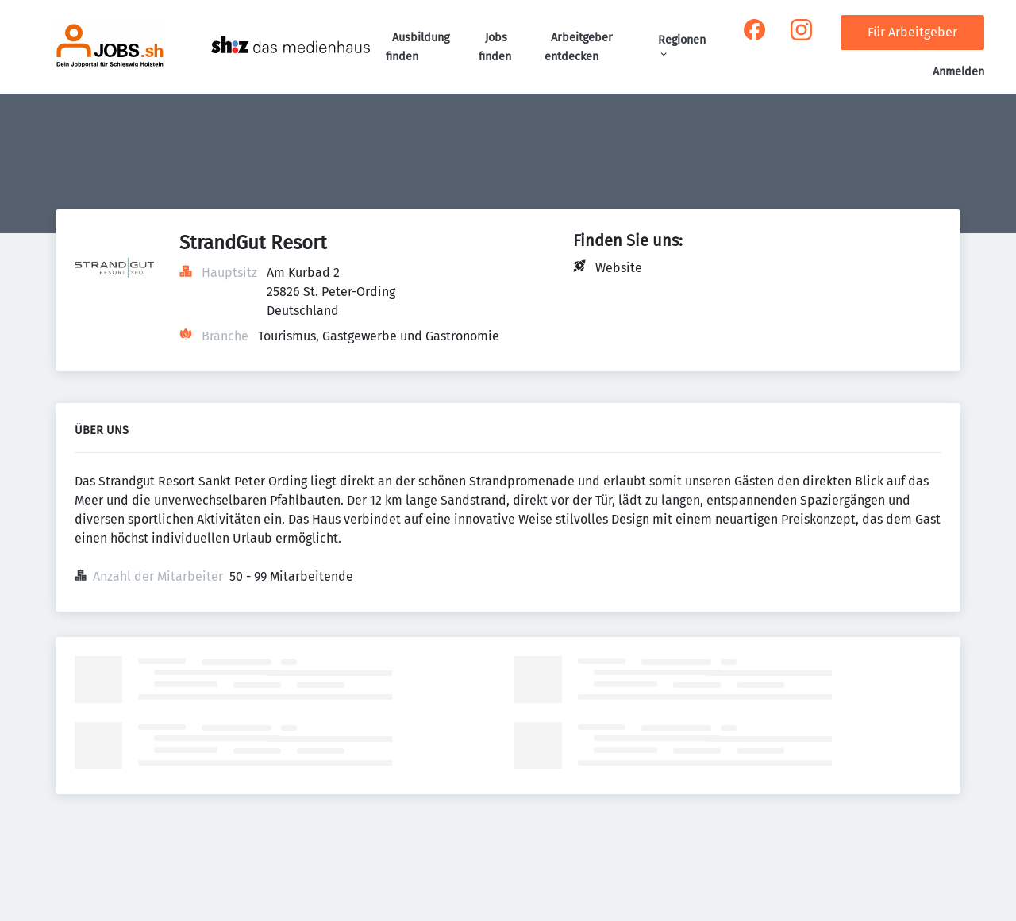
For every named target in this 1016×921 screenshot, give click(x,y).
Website (618, 267)
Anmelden (958, 72)
